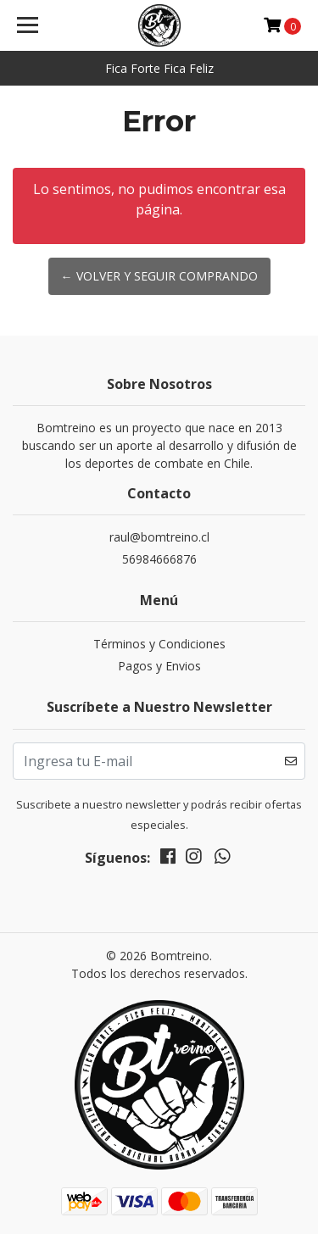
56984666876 (159, 559)
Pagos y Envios (159, 666)
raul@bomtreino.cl (159, 537)
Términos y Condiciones (159, 644)
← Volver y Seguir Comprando (159, 276)
